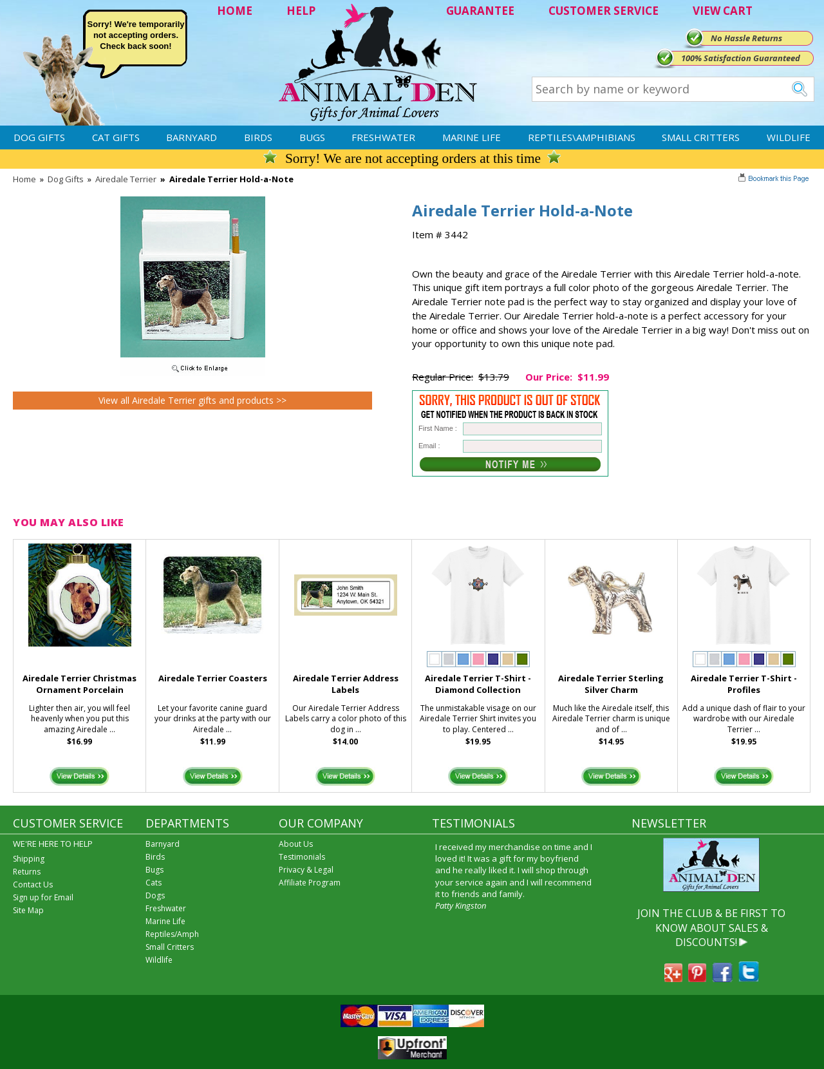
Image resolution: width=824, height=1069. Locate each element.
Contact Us (33, 884)
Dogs (155, 895)
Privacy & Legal (306, 869)
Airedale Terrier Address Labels (345, 684)
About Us (296, 843)
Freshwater (383, 137)
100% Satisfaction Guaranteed (740, 58)
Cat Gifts (116, 137)
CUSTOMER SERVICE (603, 10)
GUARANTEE (480, 10)
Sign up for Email (43, 897)
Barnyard (191, 137)
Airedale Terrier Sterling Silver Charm (611, 684)
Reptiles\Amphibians (581, 137)
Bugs (312, 137)
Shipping (28, 858)
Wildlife (788, 137)
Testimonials (302, 856)
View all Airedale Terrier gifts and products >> (192, 400)
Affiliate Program (310, 882)
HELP (300, 10)
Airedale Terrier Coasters (212, 678)
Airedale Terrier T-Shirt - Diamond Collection (478, 684)
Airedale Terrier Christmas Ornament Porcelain (79, 684)
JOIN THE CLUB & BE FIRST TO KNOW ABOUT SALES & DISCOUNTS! (711, 927)
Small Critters (701, 137)
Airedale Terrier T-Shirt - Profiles (744, 684)
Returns (27, 871)
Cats (153, 882)
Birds (258, 137)
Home (24, 179)
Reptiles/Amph (172, 934)
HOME (234, 10)
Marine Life (471, 137)
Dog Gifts (39, 137)
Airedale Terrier (125, 179)
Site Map (28, 910)
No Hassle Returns (746, 38)
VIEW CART (723, 10)
